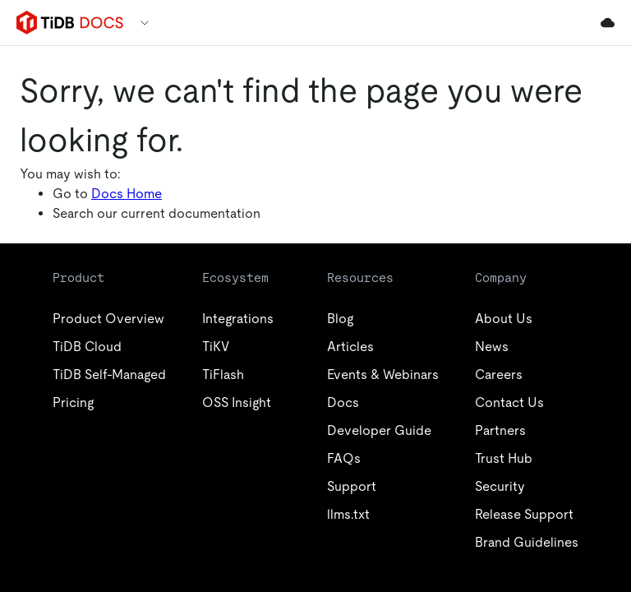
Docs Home (126, 193)
